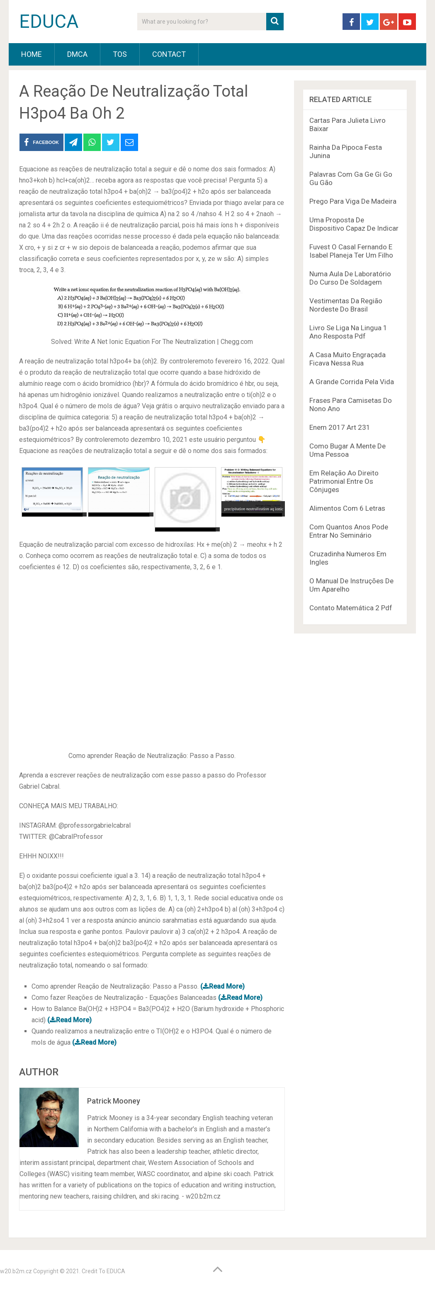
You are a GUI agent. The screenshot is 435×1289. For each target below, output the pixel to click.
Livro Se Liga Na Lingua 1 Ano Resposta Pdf (348, 332)
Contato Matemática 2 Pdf (350, 608)
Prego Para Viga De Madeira (352, 201)
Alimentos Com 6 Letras (347, 508)
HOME (31, 54)
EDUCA (48, 21)
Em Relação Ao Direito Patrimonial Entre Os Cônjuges (344, 481)
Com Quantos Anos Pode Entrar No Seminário (348, 531)
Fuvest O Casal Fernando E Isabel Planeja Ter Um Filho (351, 251)
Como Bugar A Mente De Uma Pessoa (347, 450)
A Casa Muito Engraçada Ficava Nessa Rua (347, 359)
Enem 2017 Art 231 (339, 427)
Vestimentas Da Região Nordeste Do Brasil (345, 305)
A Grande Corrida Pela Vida (351, 382)
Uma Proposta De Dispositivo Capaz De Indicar (354, 224)
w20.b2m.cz (16, 1271)
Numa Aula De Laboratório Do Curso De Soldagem (350, 278)
